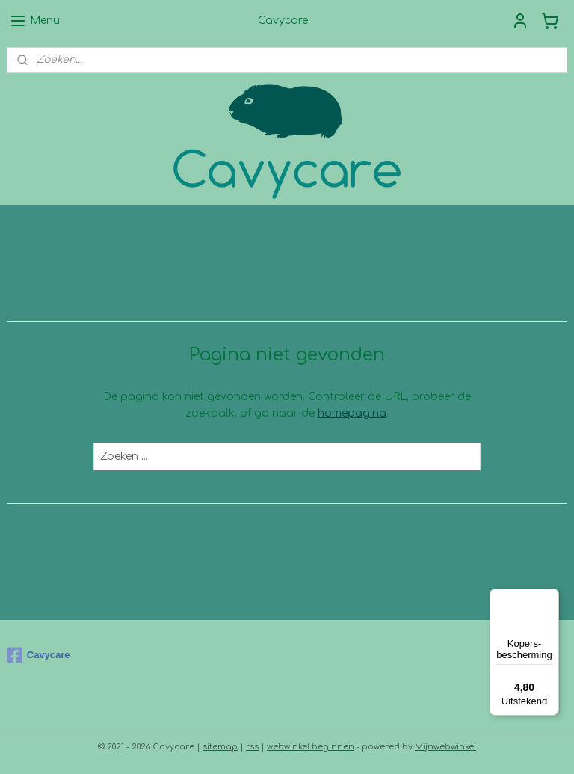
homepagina (352, 413)
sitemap (220, 747)
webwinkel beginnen (310, 747)
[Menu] (550, 597)
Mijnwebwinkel (445, 747)
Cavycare (38, 655)
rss (252, 747)
